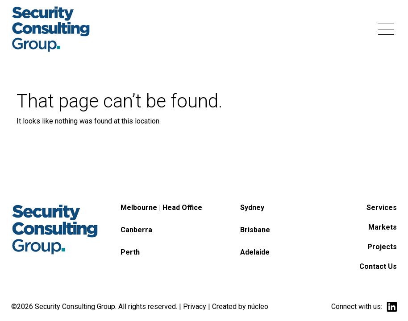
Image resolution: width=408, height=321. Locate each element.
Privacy (194, 306)
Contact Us (378, 266)
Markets (382, 227)
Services (381, 207)
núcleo (258, 306)
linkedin (392, 307)
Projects (382, 247)
